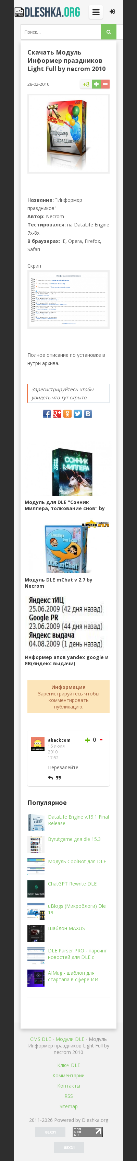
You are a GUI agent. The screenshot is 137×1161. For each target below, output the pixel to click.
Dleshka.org (48, 12)
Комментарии (68, 1075)
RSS (68, 1096)
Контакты (68, 1085)
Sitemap (69, 1106)
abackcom (59, 740)
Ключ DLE (68, 1065)
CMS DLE (40, 1039)
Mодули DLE (69, 1039)
